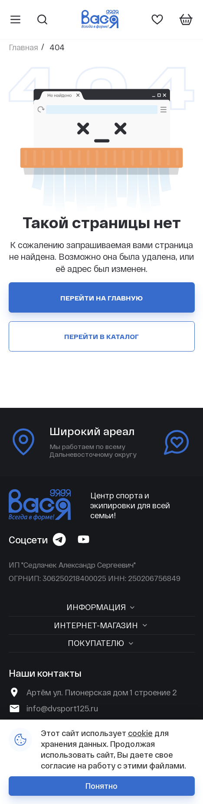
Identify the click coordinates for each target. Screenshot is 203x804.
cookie (140, 733)
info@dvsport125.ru (62, 708)
